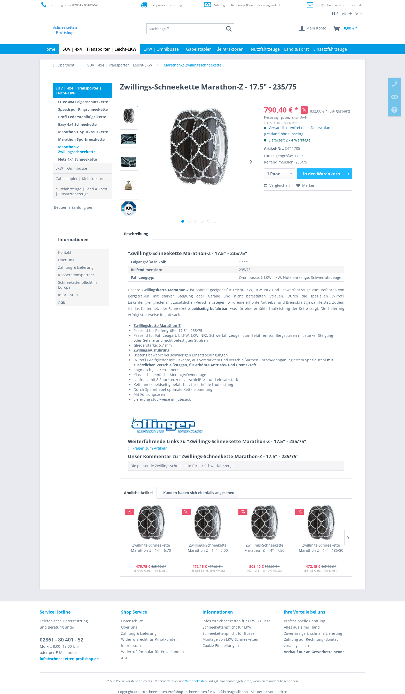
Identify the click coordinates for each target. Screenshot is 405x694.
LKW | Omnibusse (71, 168)
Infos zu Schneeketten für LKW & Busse (236, 620)
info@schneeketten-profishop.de (339, 5)
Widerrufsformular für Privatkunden (152, 651)
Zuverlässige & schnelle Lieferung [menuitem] (313, 633)
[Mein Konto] (313, 29)
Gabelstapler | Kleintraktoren (81, 178)
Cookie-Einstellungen (220, 645)
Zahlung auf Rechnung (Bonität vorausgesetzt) (242, 5)
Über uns (66, 259)
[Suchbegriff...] (190, 29)
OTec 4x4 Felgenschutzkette (83, 101)
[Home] (49, 49)
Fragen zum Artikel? (147, 448)
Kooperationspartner (76, 274)
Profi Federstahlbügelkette (82, 116)
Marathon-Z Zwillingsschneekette (77, 149)
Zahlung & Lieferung (76, 267)
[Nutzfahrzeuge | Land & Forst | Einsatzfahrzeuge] (299, 49)
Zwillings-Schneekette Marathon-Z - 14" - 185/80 (321, 548)
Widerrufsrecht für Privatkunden (149, 639)
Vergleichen (277, 185)
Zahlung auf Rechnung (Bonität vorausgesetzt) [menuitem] (311, 642)
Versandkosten (196, 681)
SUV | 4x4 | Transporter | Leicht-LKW (79, 90)
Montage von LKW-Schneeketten (230, 639)
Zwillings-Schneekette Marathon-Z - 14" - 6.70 (151, 548)
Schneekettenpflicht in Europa (77, 285)
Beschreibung (136, 233)
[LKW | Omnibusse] (161, 49)
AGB (61, 302)
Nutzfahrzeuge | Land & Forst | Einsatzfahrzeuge (81, 191)
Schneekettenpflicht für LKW (227, 627)
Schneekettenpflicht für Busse (228, 633)
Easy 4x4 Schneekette (77, 124)
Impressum (68, 294)
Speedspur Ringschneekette (83, 109)
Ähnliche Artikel (138, 492)
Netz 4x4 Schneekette (77, 159)
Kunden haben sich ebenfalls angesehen (198, 492)
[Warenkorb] (345, 29)
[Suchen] (228, 29)
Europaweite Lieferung (161, 5)
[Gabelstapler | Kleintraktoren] (214, 49)
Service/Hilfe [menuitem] (345, 13)
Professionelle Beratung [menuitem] (304, 620)
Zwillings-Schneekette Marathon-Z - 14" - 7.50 (264, 548)
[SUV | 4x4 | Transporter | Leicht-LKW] (99, 49)
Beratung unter (69, 5)
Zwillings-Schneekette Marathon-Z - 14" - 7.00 (208, 548)
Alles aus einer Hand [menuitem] (302, 627)
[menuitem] (190, 29)
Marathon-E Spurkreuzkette (83, 131)
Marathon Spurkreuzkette (81, 139)
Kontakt (64, 252)
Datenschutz (132, 620)
